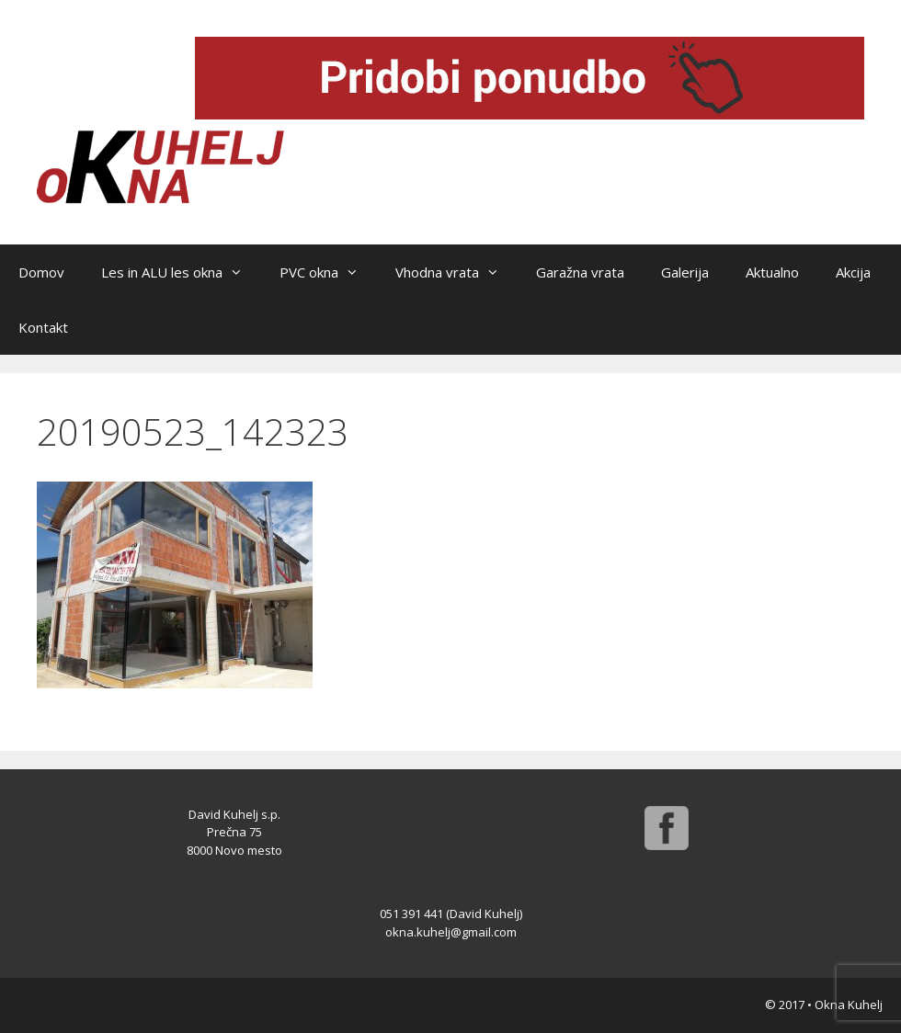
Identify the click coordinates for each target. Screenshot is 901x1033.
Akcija (853, 272)
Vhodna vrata (456, 272)
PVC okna (328, 272)
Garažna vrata (580, 272)
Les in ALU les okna (181, 272)
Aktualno (772, 272)
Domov (41, 272)
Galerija (685, 272)
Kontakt (43, 327)
